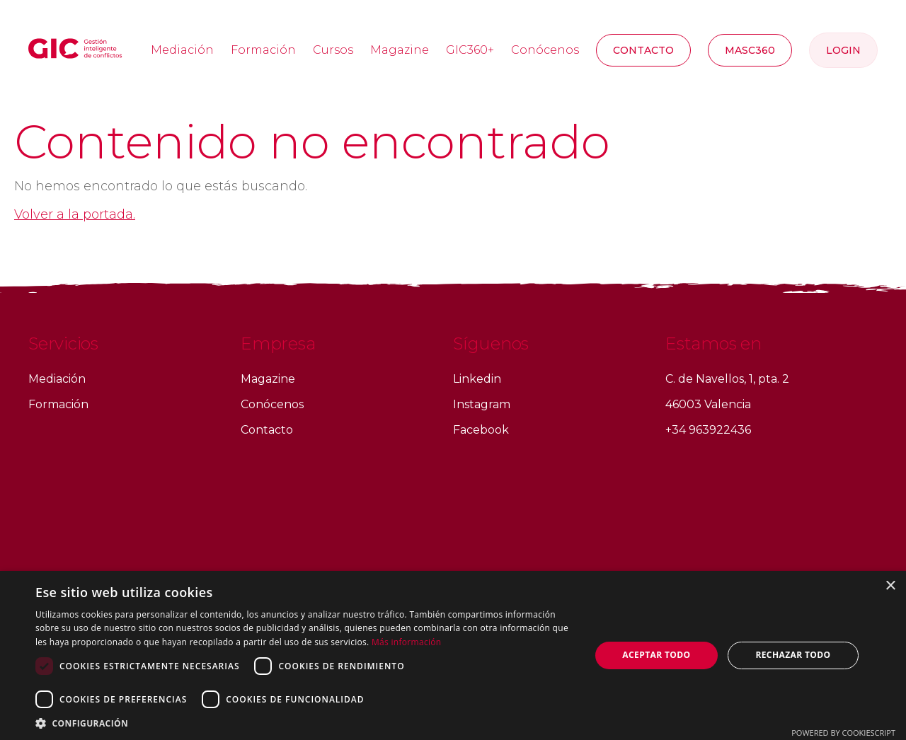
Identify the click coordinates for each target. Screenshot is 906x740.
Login (843, 50)
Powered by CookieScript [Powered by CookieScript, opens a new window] (843, 732)
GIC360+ (470, 50)
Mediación (182, 50)
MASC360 (750, 50)
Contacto (643, 50)
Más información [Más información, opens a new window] (406, 642)
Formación (263, 50)
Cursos (333, 50)
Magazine (399, 50)
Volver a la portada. (74, 214)
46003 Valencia (708, 404)
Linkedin (477, 379)
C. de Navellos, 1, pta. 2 (727, 379)
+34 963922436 (708, 430)
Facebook (481, 430)
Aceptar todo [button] (656, 655)
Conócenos (545, 50)
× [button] (890, 586)
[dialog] (453, 655)
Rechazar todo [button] (792, 655)
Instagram (481, 404)
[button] (304, 722)
